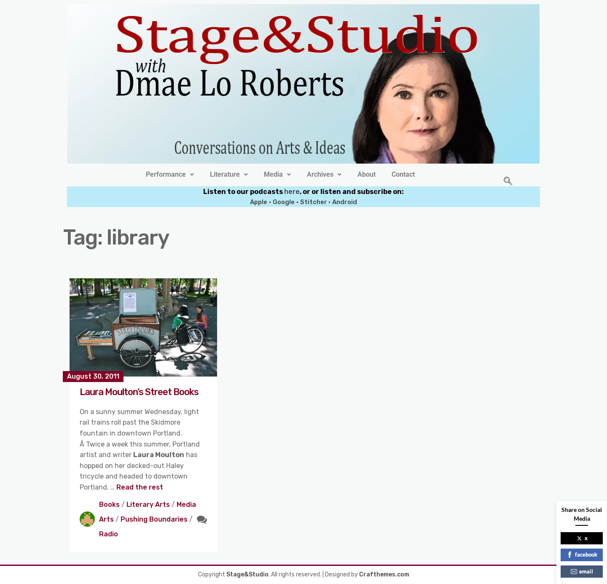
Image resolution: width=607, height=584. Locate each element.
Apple (258, 202)
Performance (170, 174)
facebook (582, 554)
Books (109, 505)
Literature (229, 174)
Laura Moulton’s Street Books (139, 392)
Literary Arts (148, 505)
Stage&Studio (247, 574)
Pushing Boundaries (154, 519)
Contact (403, 174)
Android (344, 202)
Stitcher (314, 202)
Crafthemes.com (384, 574)
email (582, 571)
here (292, 192)
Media (277, 174)
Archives (324, 174)
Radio (108, 534)
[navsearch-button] (508, 181)
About (366, 174)
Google (284, 202)
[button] (169, 174)
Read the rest (139, 487)
